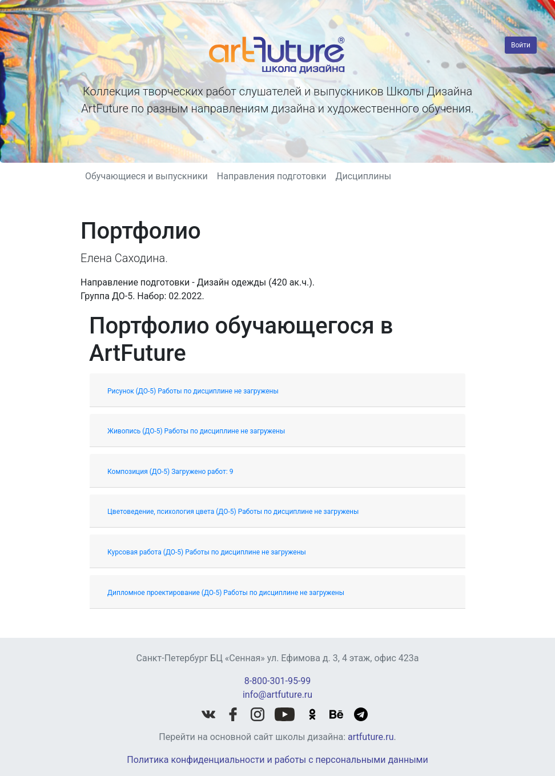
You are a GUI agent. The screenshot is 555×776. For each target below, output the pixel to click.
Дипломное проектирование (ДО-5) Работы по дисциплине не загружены (225, 593)
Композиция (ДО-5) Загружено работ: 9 (170, 472)
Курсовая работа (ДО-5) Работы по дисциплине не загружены (206, 552)
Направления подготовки (272, 176)
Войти (520, 45)
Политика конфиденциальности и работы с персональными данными (277, 759)
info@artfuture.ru (277, 694)
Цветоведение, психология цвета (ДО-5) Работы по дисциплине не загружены (233, 512)
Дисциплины (363, 176)
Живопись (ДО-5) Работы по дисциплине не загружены (196, 431)
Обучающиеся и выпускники (146, 176)
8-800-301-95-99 (277, 681)
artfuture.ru (370, 736)
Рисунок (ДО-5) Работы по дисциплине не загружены (193, 391)
